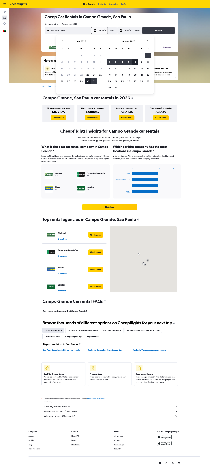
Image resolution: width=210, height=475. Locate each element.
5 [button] (62, 62)
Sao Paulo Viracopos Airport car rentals (149, 350)
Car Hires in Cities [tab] (52, 336)
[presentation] (132, 98)
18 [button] (101, 68)
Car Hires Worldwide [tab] (112, 330)
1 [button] (81, 55)
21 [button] (75, 75)
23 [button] (87, 75)
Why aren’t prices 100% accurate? (111, 416)
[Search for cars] (4, 18)
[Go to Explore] (4, 23)
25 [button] (100, 75)
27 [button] (68, 81)
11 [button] (101, 62)
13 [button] (68, 68)
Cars (42, 86)
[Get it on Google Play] (164, 437)
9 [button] (87, 62)
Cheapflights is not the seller (111, 406)
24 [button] (94, 75)
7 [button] (75, 62)
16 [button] (88, 68)
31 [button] (94, 81)
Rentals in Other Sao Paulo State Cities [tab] (143, 330)
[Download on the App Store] (164, 443)
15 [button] (81, 68)
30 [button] (87, 81)
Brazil (49, 86)
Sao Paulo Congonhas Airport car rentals (105, 350)
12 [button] (62, 68)
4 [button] (100, 55)
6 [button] (68, 62)
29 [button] (81, 81)
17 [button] (94, 68)
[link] (58, 117)
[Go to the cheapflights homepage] (19, 4)
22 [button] (81, 75)
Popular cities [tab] (93, 336)
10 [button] (94, 62)
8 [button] (81, 62)
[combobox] (52, 24)
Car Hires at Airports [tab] (53, 330)
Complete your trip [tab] (73, 336)
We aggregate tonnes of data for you (111, 411)
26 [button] (62, 81)
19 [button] (62, 75)
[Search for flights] (4, 12)
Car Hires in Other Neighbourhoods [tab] (83, 330)
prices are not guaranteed (95, 399)
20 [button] (68, 75)
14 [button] (75, 68)
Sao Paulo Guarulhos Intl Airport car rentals (61, 350)
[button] (5, 4)
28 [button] (75, 81)
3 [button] (94, 55)
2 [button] (87, 55)
